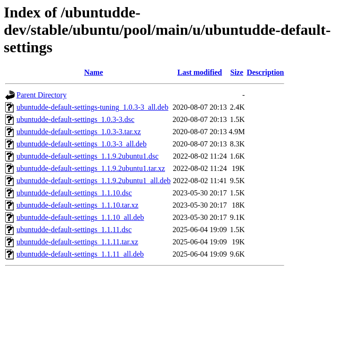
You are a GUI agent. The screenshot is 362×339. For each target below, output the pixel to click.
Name (93, 72)
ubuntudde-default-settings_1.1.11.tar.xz (77, 242)
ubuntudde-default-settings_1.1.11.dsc (74, 230)
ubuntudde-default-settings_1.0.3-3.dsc (75, 119)
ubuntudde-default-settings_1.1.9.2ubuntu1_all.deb (93, 181)
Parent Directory (41, 95)
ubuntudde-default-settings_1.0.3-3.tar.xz (78, 132)
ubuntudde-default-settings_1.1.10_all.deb (80, 217)
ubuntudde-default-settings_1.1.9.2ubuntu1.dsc (87, 156)
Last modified (199, 72)
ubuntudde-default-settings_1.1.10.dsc (74, 193)
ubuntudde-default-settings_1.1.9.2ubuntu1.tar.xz (90, 168)
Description (265, 72)
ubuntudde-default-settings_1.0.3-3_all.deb (81, 144)
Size (237, 72)
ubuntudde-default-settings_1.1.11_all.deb (80, 254)
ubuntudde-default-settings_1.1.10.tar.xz (77, 205)
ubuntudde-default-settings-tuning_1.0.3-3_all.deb (92, 107)
